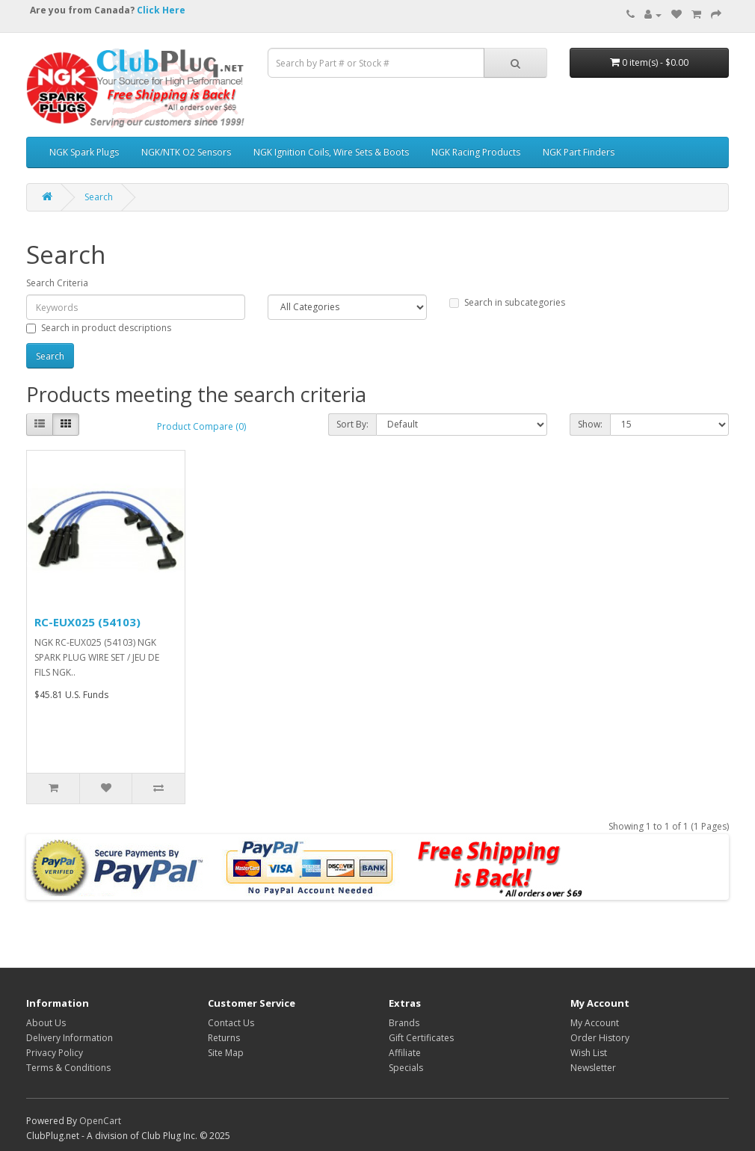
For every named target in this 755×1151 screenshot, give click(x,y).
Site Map (226, 1052)
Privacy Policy (54, 1052)
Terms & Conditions (68, 1067)
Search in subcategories (507, 302)
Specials (406, 1067)
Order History (599, 1037)
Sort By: (352, 424)
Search (98, 197)
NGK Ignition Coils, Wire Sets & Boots (331, 152)
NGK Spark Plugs (84, 152)
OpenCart (100, 1120)
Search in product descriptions (98, 327)
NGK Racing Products (475, 152)
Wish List (588, 1052)
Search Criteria (57, 283)
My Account (594, 1022)
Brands (404, 1022)
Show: (590, 424)
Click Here (161, 10)
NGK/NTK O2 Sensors (186, 152)
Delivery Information (69, 1037)
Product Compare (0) (201, 426)
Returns (224, 1037)
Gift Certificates (421, 1037)
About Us (46, 1022)
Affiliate (405, 1052)
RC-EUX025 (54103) (87, 621)
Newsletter (593, 1067)
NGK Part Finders (578, 152)
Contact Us (231, 1022)
